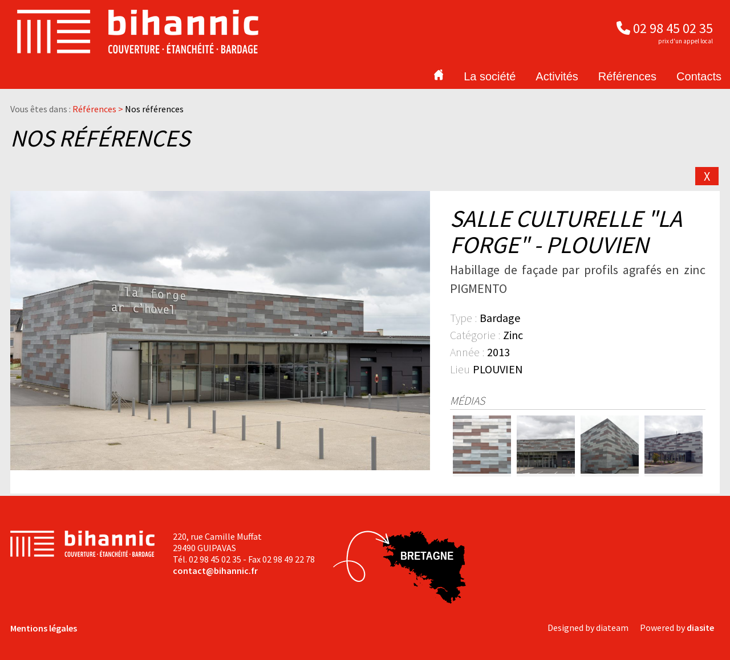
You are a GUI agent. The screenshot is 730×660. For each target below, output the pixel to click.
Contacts (698, 76)
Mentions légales (43, 628)
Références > (98, 109)
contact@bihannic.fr (215, 570)
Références (627, 76)
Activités (557, 76)
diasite (700, 627)
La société (490, 76)
